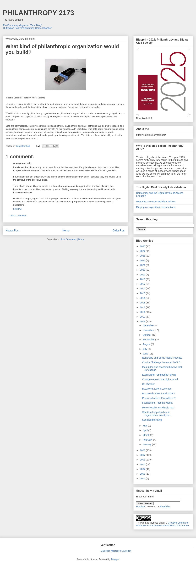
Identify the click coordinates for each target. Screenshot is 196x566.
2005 (143, 464)
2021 (143, 265)
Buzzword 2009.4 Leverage (156, 388)
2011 (143, 312)
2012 (143, 307)
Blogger (115, 559)
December (148, 325)
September (149, 339)
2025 (143, 246)
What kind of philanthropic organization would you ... (157, 414)
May (145, 425)
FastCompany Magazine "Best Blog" (22, 25)
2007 (143, 455)
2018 (143, 279)
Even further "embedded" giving (159, 374)
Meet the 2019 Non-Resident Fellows (156, 201)
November (148, 330)
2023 (143, 255)
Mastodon (105, 551)
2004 (143, 469)
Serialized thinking (152, 419)
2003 (143, 473)
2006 (143, 459)
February (148, 439)
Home (66, 230)
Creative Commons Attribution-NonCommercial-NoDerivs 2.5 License (162, 524)
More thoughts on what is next (158, 407)
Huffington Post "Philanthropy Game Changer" (27, 28)
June (146, 353)
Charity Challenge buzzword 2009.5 (161, 362)
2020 (143, 269)
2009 (143, 321)
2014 (143, 298)
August (147, 344)
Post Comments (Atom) (72, 239)
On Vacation (148, 384)
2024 (143, 251)
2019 (143, 274)
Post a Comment (18, 215)
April (145, 430)
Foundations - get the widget (157, 402)
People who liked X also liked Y (159, 398)
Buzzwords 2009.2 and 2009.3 (158, 393)
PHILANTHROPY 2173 (38, 12)
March (146, 435)
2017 (143, 283)
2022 (143, 260)
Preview (140, 506)
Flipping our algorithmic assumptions (155, 207)
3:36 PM (17, 209)
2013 (143, 302)
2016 (143, 288)
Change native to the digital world (160, 379)
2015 (143, 293)
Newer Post (12, 230)
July (145, 349)
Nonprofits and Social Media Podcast (162, 357)
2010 (143, 316)
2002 (143, 478)
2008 (143, 450)
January (147, 444)
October (147, 335)
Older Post (118, 230)
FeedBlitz (165, 506)
